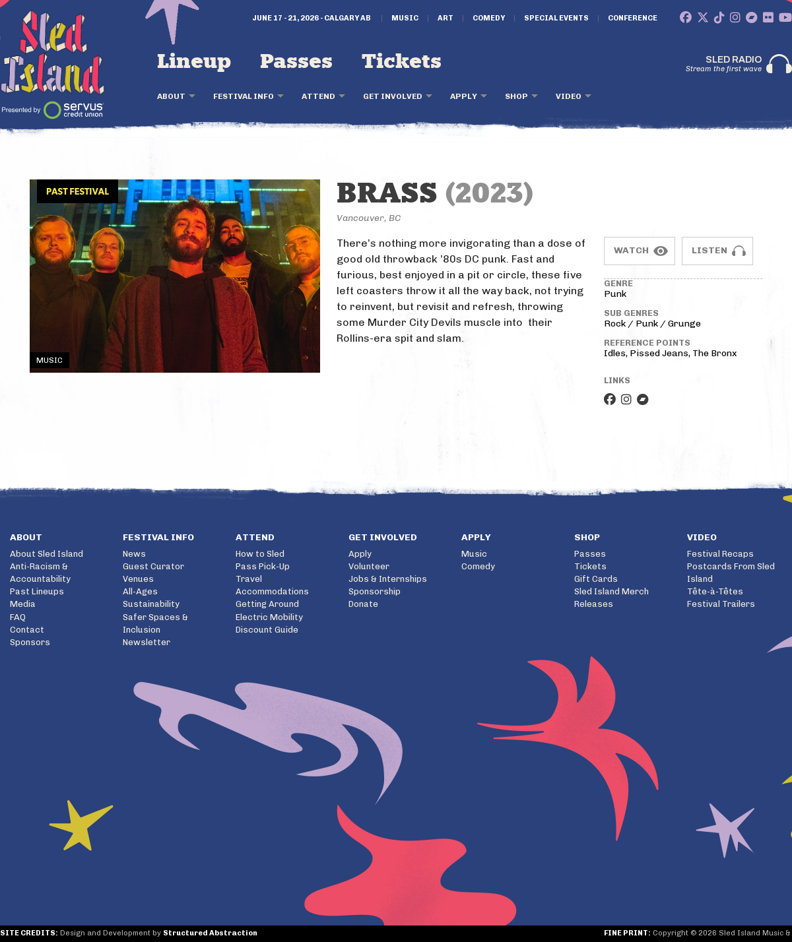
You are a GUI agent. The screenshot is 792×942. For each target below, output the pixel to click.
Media (23, 604)
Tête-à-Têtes (715, 591)
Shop (516, 96)
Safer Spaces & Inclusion (155, 623)
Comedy (489, 18)
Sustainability (151, 604)
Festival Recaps (720, 554)
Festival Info (243, 96)
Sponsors (30, 642)
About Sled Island (46, 554)
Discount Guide (267, 630)
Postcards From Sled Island (731, 572)
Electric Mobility (269, 617)
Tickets (402, 62)
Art (445, 18)
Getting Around (267, 604)
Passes (296, 62)
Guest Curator (153, 566)
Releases (593, 604)
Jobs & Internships (387, 579)
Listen (709, 250)
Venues (138, 579)
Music (404, 18)
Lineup (194, 62)
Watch (631, 250)
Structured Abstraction (210, 933)
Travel (249, 579)
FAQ (18, 617)
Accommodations (272, 591)
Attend (318, 96)
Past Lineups (37, 591)
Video (568, 96)
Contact (27, 630)
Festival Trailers (721, 604)
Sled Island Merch (611, 591)
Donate (363, 604)
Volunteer (368, 566)
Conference (632, 18)
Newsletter (146, 642)
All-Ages (140, 591)
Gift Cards (596, 579)
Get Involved (392, 96)
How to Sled (260, 554)
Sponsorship (374, 591)
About (171, 96)
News (134, 554)
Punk (615, 293)
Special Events (556, 18)
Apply (463, 96)
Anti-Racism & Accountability (40, 572)
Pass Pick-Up (263, 566)
